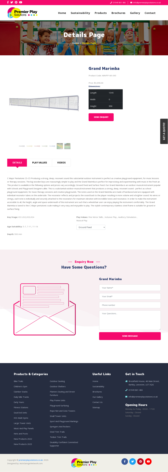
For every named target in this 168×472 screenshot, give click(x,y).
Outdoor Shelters (58, 386)
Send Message (130, 336)
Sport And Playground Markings (64, 421)
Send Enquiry (101, 117)
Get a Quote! (164, 131)
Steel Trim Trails (57, 432)
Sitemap (96, 407)
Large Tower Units (22, 423)
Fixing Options (90, 227)
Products (101, 13)
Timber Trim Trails (58, 437)
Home (62, 13)
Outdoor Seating (57, 381)
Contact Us (98, 402)
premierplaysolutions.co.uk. (31, 460)
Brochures (118, 13)
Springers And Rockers (60, 426)
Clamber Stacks (21, 391)
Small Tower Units (58, 416)
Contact (150, 13)
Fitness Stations (21, 407)
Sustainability (80, 13)
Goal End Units (20, 412)
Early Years (19, 402)
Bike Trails (18, 381)
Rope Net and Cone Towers (62, 411)
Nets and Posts (21, 433)
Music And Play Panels (24, 428)
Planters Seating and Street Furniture (62, 393)
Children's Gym (20, 386)
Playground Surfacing (59, 405)
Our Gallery (98, 397)
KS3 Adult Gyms (21, 418)
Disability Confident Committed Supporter (64, 444)
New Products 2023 (23, 444)
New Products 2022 (23, 439)
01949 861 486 (119, 2)
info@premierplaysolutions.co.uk (147, 2)
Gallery (135, 13)
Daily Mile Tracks (21, 397)
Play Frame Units (57, 400)
